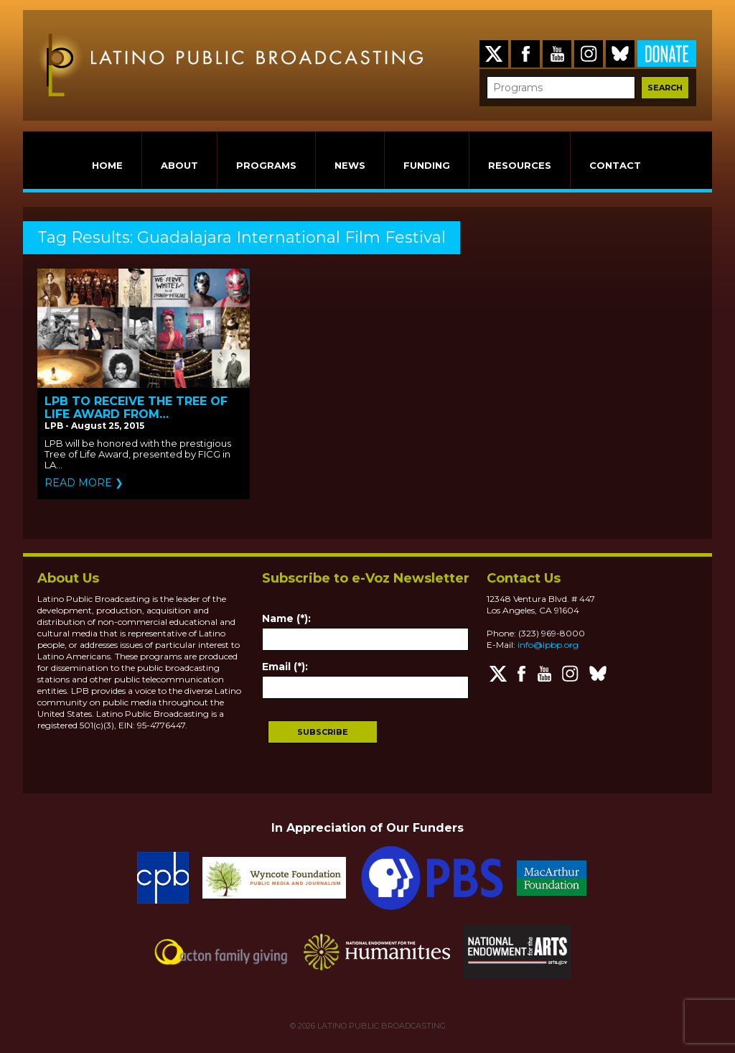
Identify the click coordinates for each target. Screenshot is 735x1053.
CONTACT (615, 165)
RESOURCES (519, 165)
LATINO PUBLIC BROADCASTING (380, 1026)
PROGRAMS (266, 165)
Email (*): (285, 666)
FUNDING (426, 165)
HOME (107, 165)
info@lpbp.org (548, 644)
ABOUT (179, 165)
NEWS (349, 165)
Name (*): (286, 618)
